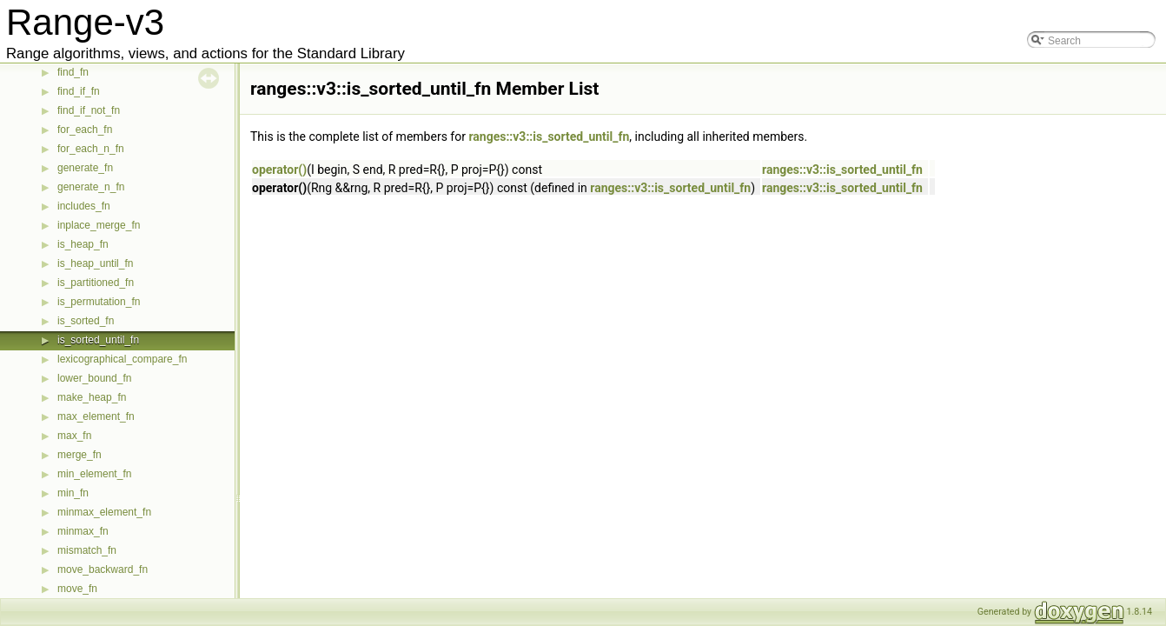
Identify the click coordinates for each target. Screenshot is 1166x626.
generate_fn (85, 168)
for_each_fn (84, 129)
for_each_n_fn (90, 149)
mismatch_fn (86, 550)
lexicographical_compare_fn (122, 359)
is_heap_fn (83, 244)
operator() (279, 169)
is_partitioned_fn (95, 282)
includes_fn (83, 206)
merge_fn (79, 455)
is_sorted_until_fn (98, 340)
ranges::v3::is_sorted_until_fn (548, 136)
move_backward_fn (102, 569)
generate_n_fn (90, 187)
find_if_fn (78, 91)
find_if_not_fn (88, 110)
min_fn (73, 493)
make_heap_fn (91, 397)
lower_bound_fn (94, 378)
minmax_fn (83, 531)
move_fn (77, 589)
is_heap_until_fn (95, 263)
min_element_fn (94, 474)
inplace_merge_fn (98, 225)
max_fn (74, 436)
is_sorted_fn (85, 321)
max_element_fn (96, 416)
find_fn (73, 72)
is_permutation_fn (98, 302)
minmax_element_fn (104, 512)
